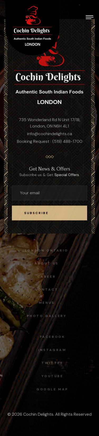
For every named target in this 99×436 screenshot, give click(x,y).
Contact (45, 289)
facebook (53, 337)
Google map (53, 389)
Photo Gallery (45, 316)
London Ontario (45, 250)
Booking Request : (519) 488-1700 (49, 141)
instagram (53, 350)
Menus (45, 303)
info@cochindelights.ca (49, 134)
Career (45, 276)
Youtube (53, 376)
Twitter (53, 363)
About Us (46, 263)
